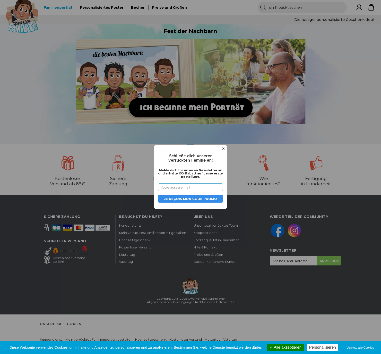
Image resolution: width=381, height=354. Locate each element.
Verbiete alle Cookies (360, 347)
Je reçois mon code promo (190, 199)
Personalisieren (322, 347)
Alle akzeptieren (285, 347)
